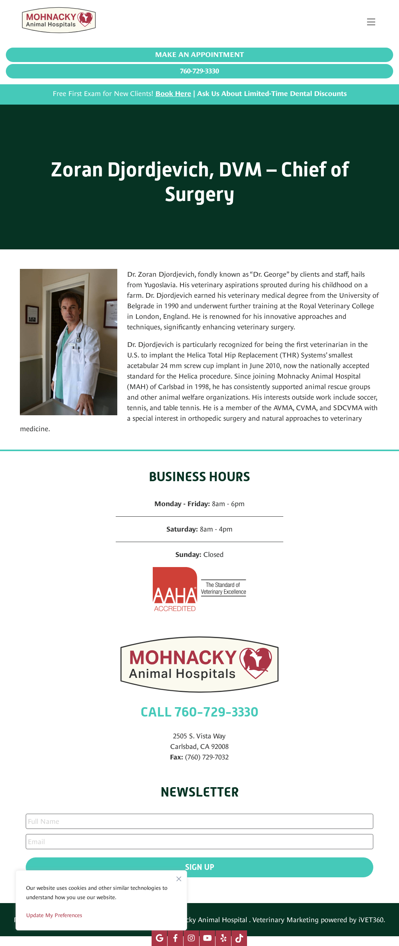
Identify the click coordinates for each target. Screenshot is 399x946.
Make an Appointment (199, 55)
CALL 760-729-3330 (199, 712)
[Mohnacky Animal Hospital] (59, 22)
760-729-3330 (199, 71)
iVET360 (370, 920)
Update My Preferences (54, 915)
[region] (101, 900)
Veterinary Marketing (285, 920)
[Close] (179, 877)
